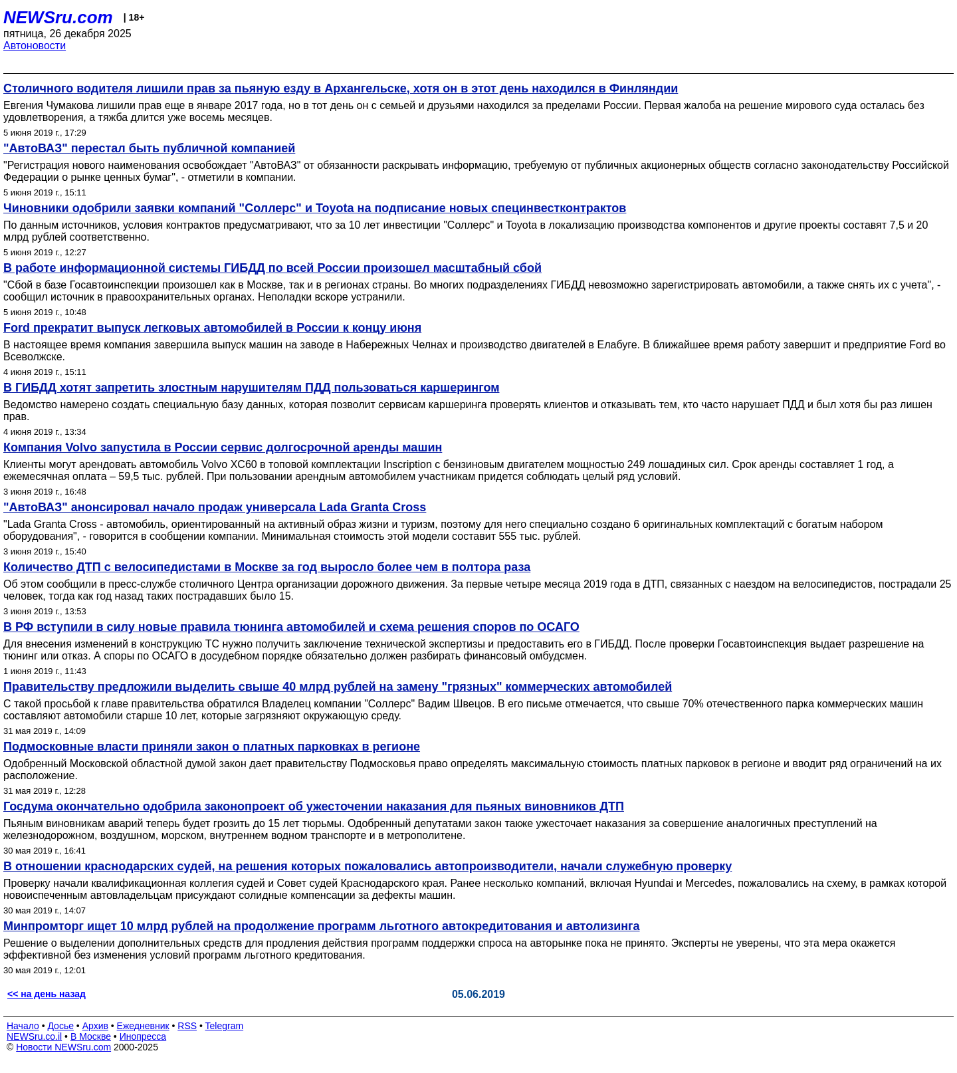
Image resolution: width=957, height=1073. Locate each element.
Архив (95, 1025)
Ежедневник (143, 1025)
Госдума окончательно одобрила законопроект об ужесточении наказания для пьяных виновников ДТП (313, 806)
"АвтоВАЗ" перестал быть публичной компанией (149, 148)
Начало (23, 1025)
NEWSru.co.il (34, 1036)
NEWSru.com (58, 17)
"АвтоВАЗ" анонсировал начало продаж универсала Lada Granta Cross (214, 507)
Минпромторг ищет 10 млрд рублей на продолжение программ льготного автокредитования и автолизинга (321, 926)
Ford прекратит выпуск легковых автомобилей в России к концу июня (212, 327)
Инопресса (143, 1036)
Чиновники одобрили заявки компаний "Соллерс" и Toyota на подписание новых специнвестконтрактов (314, 208)
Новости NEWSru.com (63, 1047)
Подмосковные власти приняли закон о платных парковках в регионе (211, 746)
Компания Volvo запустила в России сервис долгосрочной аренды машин (222, 447)
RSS (187, 1025)
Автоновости (34, 45)
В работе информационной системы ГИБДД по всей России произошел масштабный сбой (272, 268)
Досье (60, 1025)
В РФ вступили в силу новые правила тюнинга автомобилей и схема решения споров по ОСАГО (291, 627)
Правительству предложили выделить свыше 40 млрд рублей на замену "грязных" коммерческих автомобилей (337, 686)
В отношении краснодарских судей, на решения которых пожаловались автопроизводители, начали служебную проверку (367, 866)
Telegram (224, 1025)
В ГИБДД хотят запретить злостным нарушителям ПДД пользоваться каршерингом (251, 387)
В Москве (90, 1036)
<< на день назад (46, 994)
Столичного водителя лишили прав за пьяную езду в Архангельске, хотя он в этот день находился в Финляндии (340, 88)
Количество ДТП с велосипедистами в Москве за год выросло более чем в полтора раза (266, 567)
